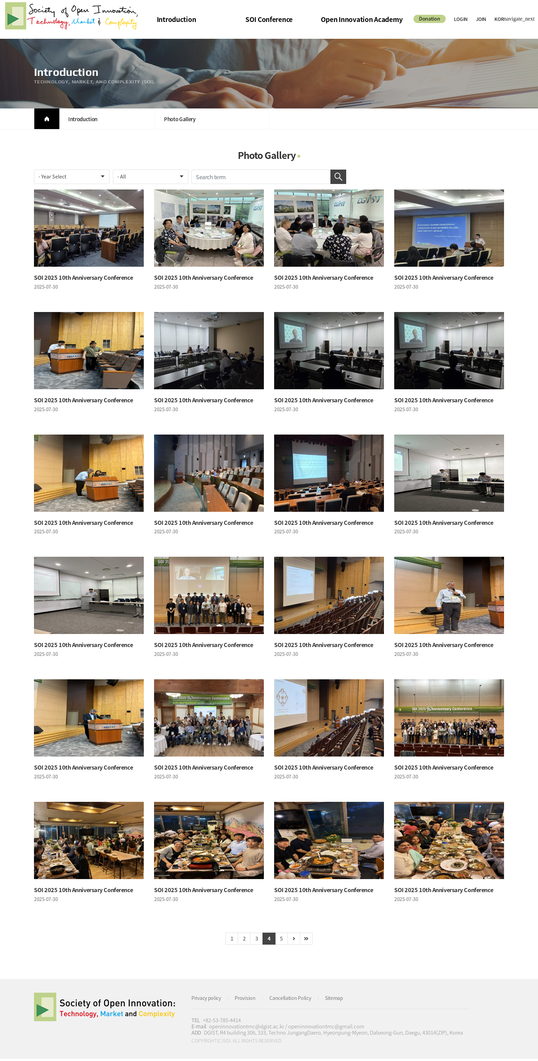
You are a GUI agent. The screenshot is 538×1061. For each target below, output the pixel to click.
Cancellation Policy (295, 1000)
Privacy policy (207, 1000)
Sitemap (341, 1000)
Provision (248, 1000)
